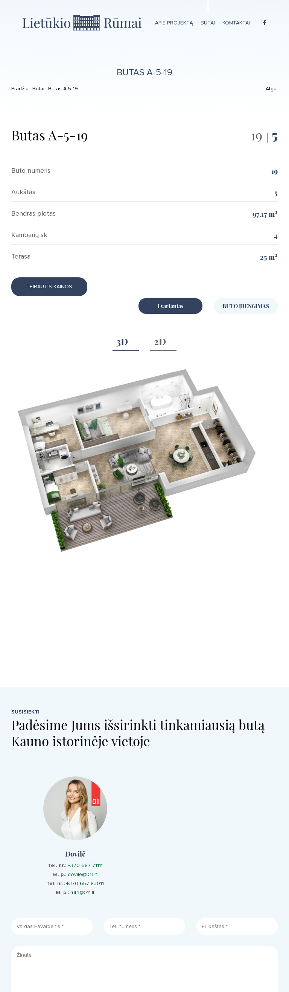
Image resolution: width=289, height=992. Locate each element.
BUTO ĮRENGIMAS (245, 305)
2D (160, 341)
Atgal (272, 88)
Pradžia (20, 88)
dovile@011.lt (82, 874)
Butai (208, 23)
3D (122, 341)
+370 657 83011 (85, 883)
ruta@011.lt (82, 892)
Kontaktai (236, 23)
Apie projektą (174, 23)
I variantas (171, 305)
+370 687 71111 (85, 865)
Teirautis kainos (49, 286)
